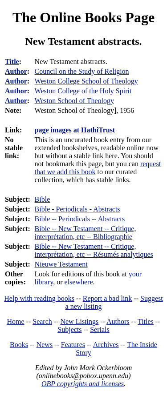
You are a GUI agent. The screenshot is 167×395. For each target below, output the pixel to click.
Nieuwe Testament (61, 264)
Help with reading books (39, 298)
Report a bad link (107, 298)
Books (19, 344)
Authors (118, 321)
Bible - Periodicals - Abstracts (77, 209)
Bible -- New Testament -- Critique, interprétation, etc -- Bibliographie (85, 232)
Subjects (69, 329)
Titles (146, 321)
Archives (106, 344)
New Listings (79, 321)
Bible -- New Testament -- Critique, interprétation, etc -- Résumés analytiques (94, 250)
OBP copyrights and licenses (82, 383)
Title (12, 61)
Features (73, 344)
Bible (42, 199)
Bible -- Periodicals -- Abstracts (80, 219)
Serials (100, 329)
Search (42, 321)
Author (16, 71)
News (45, 344)
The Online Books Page (83, 17)
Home (15, 321)
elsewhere (79, 282)
